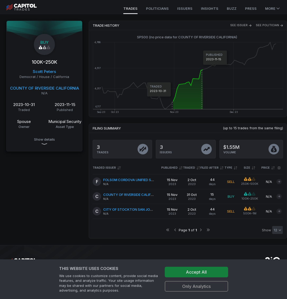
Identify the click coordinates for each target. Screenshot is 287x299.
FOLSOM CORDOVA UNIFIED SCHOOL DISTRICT (141, 180)
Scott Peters (44, 71)
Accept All (196, 272)
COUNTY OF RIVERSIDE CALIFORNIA (44, 88)
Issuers (184, 8)
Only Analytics (196, 286)
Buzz (232, 8)
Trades (130, 8)
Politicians (157, 8)
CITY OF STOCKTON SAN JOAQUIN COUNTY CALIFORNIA (150, 209)
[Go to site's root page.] (27, 7)
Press (251, 8)
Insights (209, 8)
